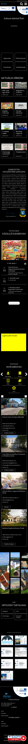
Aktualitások (14, 26)
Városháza (3, 713)
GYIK (17, 611)
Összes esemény (14, 303)
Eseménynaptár (4, 715)
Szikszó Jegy (5, 616)
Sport (14, 389)
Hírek (2, 711)
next (26, 374)
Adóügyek (5, 611)
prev (1, 374)
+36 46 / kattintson (7, 704)
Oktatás (20, 374)
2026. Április (12, 263)
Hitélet (8, 381)
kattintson (7, 706)
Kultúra (20, 381)
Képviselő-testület (19, 616)
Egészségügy (8, 374)
